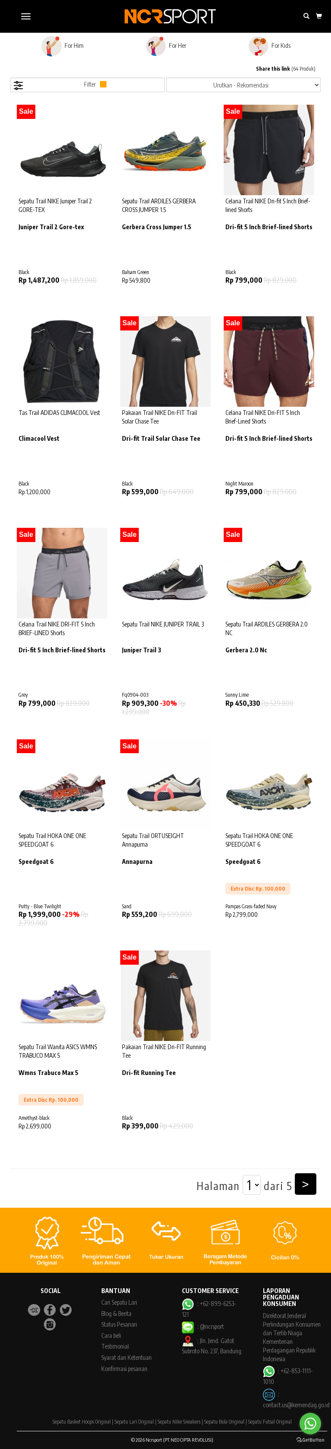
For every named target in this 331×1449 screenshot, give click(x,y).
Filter (59, 85)
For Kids (269, 46)
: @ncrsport (202, 1326)
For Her (165, 46)
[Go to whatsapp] (310, 1423)
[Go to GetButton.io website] (310, 1440)
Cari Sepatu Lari (119, 1302)
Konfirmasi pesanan (124, 1368)
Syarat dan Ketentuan (126, 1357)
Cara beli (111, 1335)
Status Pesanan (119, 1324)
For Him (62, 46)
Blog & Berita (116, 1313)
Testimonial (115, 1346)
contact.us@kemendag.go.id (296, 1404)
